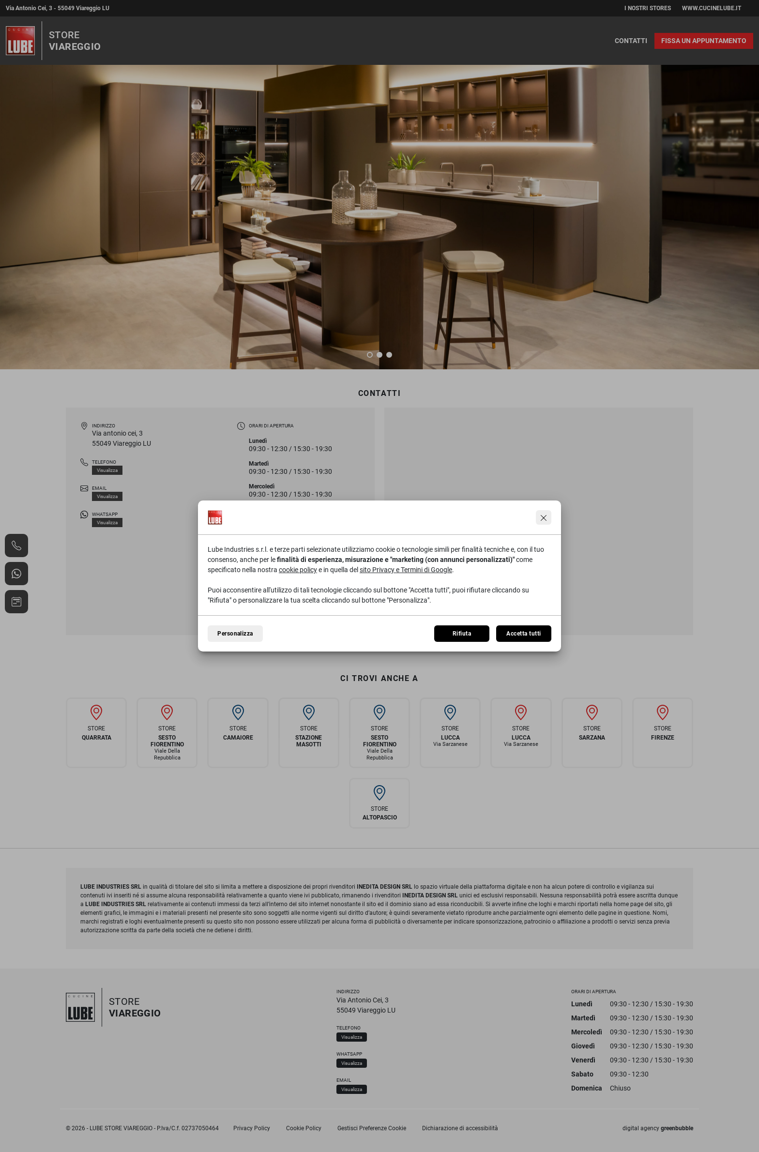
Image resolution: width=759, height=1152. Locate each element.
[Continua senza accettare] (543, 517)
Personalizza (235, 633)
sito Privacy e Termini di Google (406, 570)
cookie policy (298, 570)
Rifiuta (462, 633)
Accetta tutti (523, 633)
